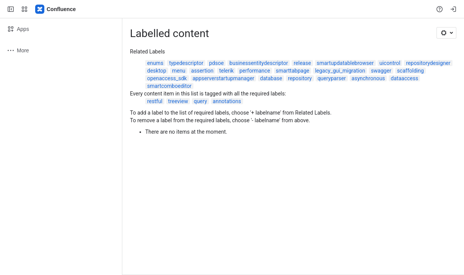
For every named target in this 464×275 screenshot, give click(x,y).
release (302, 63)
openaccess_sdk (167, 78)
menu (178, 71)
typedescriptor (186, 63)
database (271, 78)
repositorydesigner (428, 63)
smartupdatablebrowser (345, 63)
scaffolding (410, 71)
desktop (156, 71)
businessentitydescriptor (258, 63)
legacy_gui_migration (340, 71)
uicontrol (390, 63)
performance (254, 71)
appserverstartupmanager (224, 78)
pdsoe (216, 63)
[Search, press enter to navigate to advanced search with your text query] (230, 9)
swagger (381, 71)
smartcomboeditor (169, 86)
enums (155, 63)
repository (299, 78)
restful (154, 101)
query (200, 101)
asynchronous (368, 78)
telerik (226, 71)
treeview (178, 101)
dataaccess (404, 78)
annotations (227, 101)
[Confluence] (56, 9)
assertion (202, 71)
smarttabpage (293, 71)
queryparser (332, 78)
